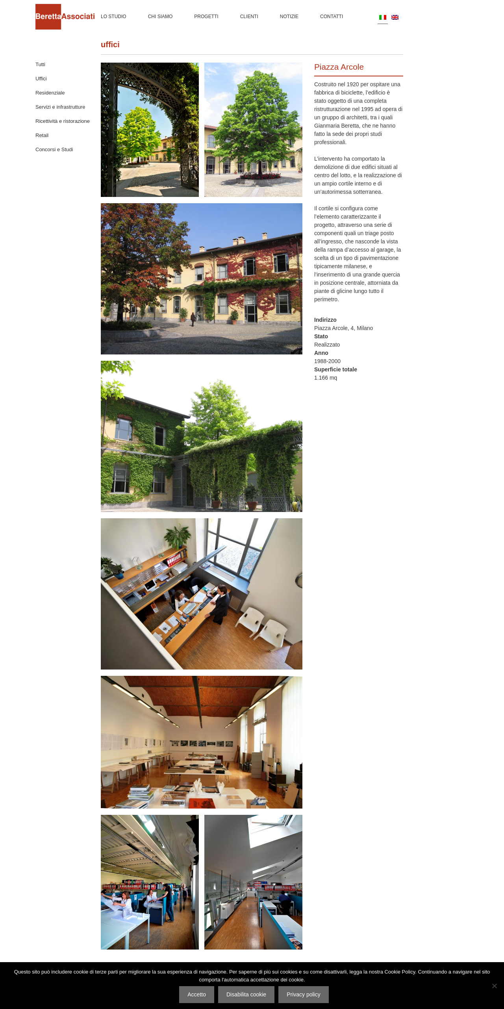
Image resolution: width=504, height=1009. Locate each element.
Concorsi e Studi (54, 149)
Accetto (196, 994)
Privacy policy (304, 994)
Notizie (289, 16)
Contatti (331, 16)
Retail (41, 135)
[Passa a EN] (395, 17)
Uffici (110, 44)
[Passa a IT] (383, 17)
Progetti (206, 16)
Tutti (40, 64)
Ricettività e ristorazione (62, 121)
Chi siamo (160, 16)
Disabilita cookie (246, 994)
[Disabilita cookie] (494, 986)
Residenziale (50, 93)
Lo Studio (113, 16)
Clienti (249, 16)
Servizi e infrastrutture (60, 107)
